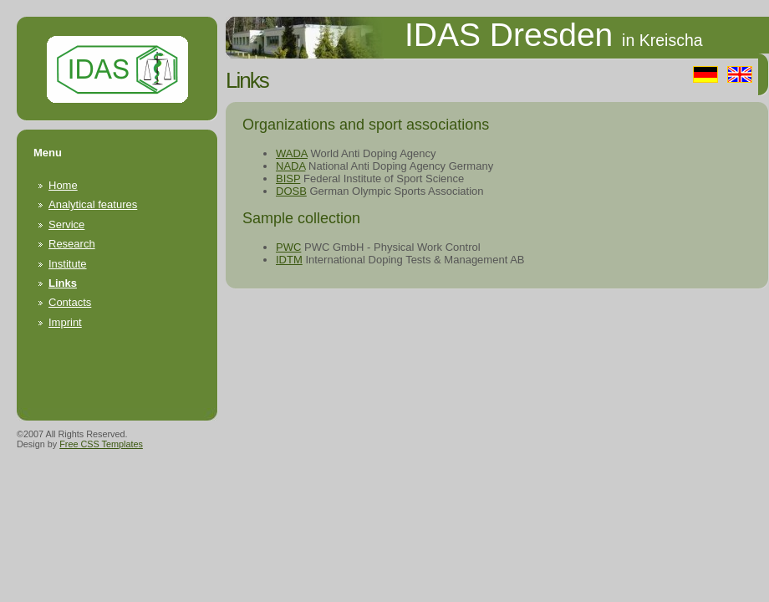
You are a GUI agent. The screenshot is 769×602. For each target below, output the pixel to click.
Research (71, 243)
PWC (288, 247)
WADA (292, 153)
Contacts (69, 302)
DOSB (291, 191)
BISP (288, 178)
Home (63, 185)
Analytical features (92, 204)
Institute (67, 264)
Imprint (65, 322)
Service (66, 224)
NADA (290, 166)
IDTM (289, 259)
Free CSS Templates (101, 444)
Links (62, 283)
